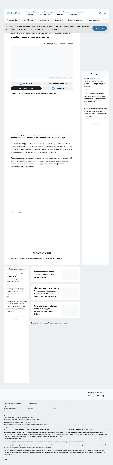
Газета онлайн (12, 20)
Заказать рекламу (94, 20)
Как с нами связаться (10, 408)
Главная (6, 411)
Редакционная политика (59, 406)
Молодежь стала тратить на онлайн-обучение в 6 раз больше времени (42, 259)
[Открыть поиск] (100, 13)
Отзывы (30, 408)
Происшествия (45, 14)
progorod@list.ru (44, 424)
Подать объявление (75, 20)
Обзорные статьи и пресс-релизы (13, 403)
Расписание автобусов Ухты (74, 12)
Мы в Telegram (28, 20)
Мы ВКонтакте (44, 20)
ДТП (54, 403)
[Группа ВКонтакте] (26, 83)
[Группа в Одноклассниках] (93, 396)
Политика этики (32, 406)
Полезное (30, 14)
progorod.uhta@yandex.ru (11, 427)
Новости (30, 411)
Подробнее (8, 454)
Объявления (73, 14)
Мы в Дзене (59, 20)
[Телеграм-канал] (58, 88)
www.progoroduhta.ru (19, 416)
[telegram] (20, 212)
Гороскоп (59, 14)
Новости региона (51, 12)
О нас (54, 408)
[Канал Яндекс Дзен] (26, 88)
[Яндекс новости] (58, 83)
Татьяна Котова (66, 44)
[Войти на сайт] (105, 13)
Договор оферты (33, 403)
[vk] (14, 212)
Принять (99, 28)
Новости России (32, 12)
